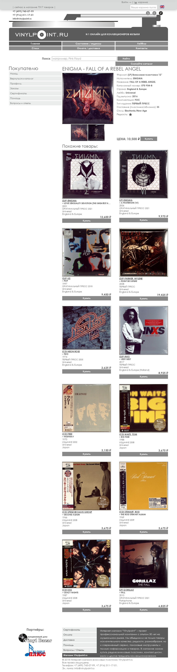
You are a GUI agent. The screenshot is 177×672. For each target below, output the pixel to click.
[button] (110, 76)
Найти (126, 58)
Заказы (14, 88)
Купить (149, 138)
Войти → (126, 2)
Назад (14, 73)
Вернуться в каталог (21, 78)
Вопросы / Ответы (73, 650)
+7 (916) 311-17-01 (23, 14)
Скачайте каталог (142, 63)
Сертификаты (18, 93)
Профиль (16, 83)
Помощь (15, 98)
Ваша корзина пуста (143, 7)
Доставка (69, 639)
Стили (35, 48)
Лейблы (141, 43)
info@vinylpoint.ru (22, 18)
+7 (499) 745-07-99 (23, 11)
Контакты (141, 48)
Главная (35, 43)
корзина (141, 2)
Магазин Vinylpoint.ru (75, 655)
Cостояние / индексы (88, 43)
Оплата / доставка (88, 48)
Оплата (67, 634)
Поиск (46, 58)
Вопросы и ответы (20, 103)
